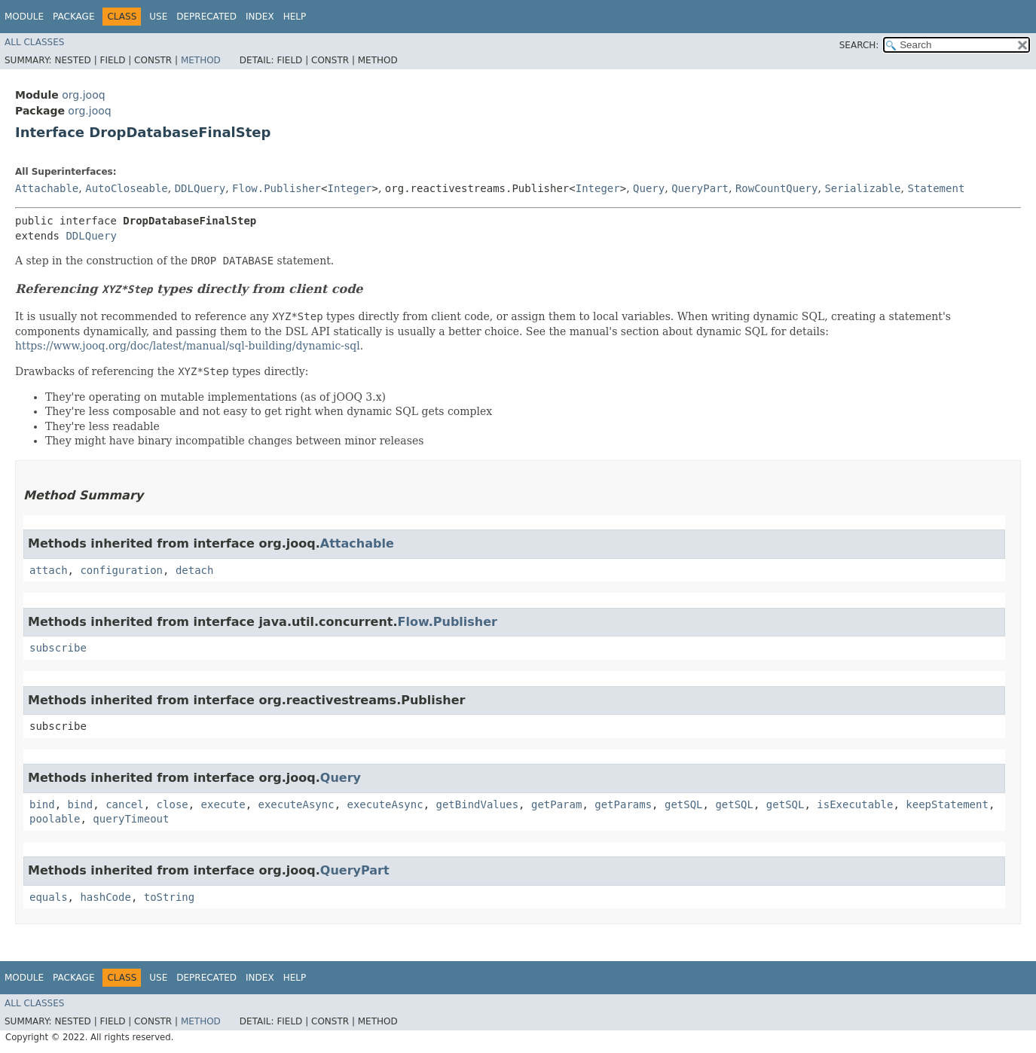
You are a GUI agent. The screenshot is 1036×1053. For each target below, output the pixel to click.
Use (158, 16)
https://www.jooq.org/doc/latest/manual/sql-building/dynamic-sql (187, 346)
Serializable (862, 188)
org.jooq (83, 95)
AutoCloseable (126, 188)
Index (260, 16)
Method (201, 60)
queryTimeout (131, 819)
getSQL (684, 804)
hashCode (105, 897)
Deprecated (206, 16)
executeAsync (296, 804)
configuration (121, 570)
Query (649, 188)
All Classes (34, 42)
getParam (556, 804)
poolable (54, 819)
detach (195, 570)
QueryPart (700, 188)
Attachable (46, 188)
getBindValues (477, 804)
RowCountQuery (776, 188)
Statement (935, 188)
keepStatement (947, 804)
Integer (349, 188)
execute (223, 804)
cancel (124, 804)
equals (48, 897)
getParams (623, 804)
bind (42, 804)
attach (48, 570)
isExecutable (855, 804)
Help (295, 16)
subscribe (58, 648)
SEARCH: (859, 45)
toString (169, 897)
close (172, 804)
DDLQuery (200, 188)
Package (73, 16)
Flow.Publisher (276, 188)
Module (24, 16)
